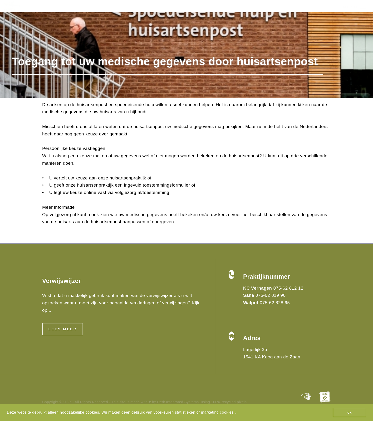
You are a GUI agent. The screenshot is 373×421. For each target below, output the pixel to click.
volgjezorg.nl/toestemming (142, 192)
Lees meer (62, 329)
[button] (235, 413)
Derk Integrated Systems (178, 402)
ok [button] (349, 412)
